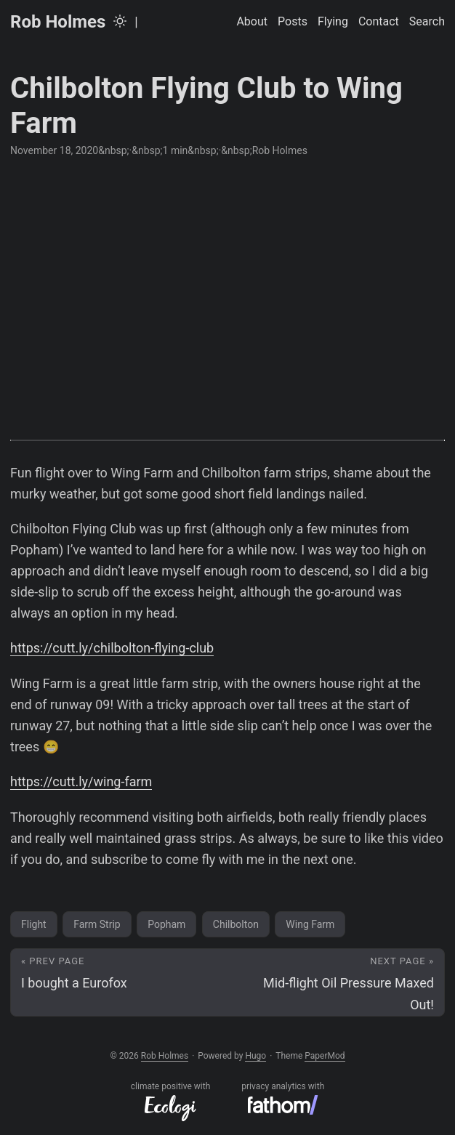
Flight (34, 924)
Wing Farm (310, 924)
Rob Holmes (57, 22)
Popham (166, 924)
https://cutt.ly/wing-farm (81, 781)
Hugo (255, 1056)
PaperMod (325, 1056)
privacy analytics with (282, 1098)
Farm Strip (97, 924)
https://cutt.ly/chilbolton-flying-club (112, 647)
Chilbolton (236, 924)
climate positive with (171, 1101)
